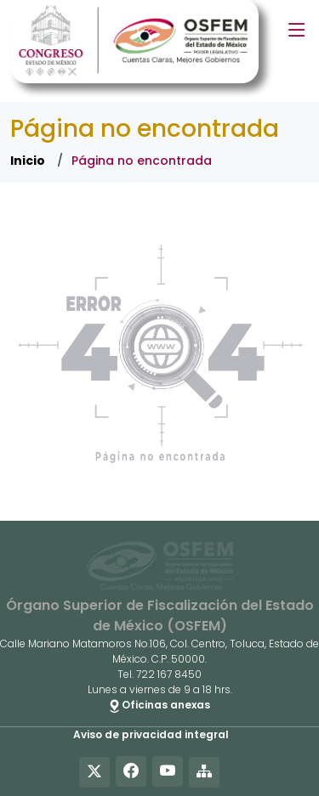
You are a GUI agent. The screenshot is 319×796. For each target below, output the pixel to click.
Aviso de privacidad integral (151, 734)
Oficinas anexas (160, 704)
